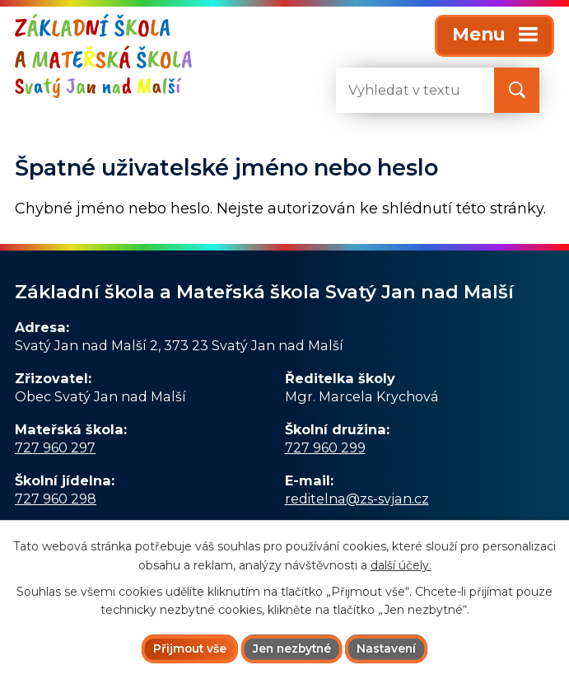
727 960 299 (325, 447)
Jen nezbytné (291, 648)
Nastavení (389, 648)
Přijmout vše (186, 648)
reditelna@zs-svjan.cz (357, 498)
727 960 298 (55, 498)
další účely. (401, 564)
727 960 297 (55, 447)
